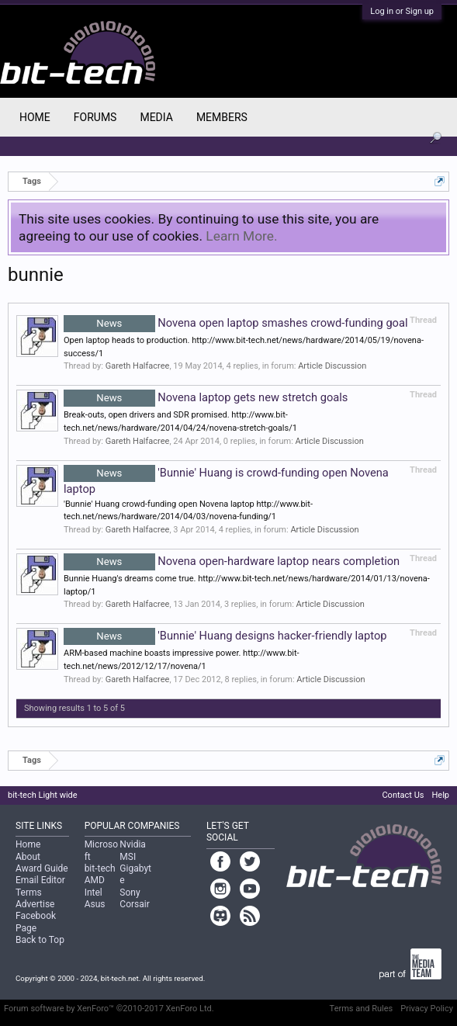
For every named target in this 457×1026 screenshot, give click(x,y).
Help (440, 795)
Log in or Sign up (402, 11)
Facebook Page (36, 921)
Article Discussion (332, 366)
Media (156, 117)
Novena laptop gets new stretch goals (206, 397)
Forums (95, 117)
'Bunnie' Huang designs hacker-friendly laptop (225, 636)
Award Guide (42, 868)
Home (34, 117)
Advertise (35, 904)
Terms (29, 892)
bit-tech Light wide (43, 795)
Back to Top (40, 939)
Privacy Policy (426, 1008)
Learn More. (241, 236)
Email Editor (40, 880)
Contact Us (403, 795)
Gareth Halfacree (138, 366)
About (28, 856)
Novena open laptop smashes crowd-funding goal (236, 323)
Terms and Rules (361, 1008)
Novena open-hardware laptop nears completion (232, 561)
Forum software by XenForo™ (109, 1008)
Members (222, 117)
